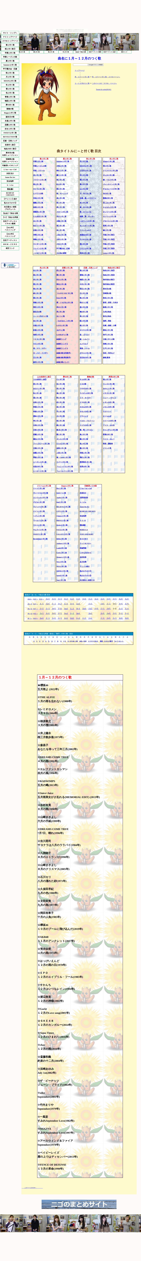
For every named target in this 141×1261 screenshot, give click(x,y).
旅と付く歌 (84, 270)
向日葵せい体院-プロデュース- (10, 208)
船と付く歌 (84, 325)
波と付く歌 (61, 230)
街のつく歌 (84, 302)
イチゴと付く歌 (109, 393)
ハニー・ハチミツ (109, 398)
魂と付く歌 (61, 393)
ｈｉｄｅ (10, 185)
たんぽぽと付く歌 (39, 216)
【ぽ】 (126, 618)
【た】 (59, 599)
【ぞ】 (108, 618)
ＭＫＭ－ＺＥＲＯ (10, 244)
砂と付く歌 (61, 402)
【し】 (53, 604)
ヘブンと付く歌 (39, 516)
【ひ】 (72, 604)
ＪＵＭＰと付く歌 (39, 253)
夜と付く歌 (61, 203)
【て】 (59, 613)
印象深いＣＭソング (10, 165)
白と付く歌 (37, 270)
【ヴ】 (96, 609)
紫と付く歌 (37, 298)
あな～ (35, 613)
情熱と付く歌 (38, 239)
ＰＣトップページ (10, 37)
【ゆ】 (84, 609)
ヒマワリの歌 (38, 193)
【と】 (59, 618)
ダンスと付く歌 (62, 439)
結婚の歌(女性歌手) (64, 353)
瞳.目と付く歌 (62, 430)
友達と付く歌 (38, 230)
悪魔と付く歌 (38, 434)
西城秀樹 (83, 548)
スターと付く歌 (62, 212)
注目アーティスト (10, 240)
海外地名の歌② (109, 284)
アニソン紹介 (85, 566)
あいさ (30, 604)
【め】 (78, 613)
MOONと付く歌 (10, 81)
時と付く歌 (61, 398)
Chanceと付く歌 (62, 516)
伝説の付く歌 (38, 466)
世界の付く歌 (85, 466)
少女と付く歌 (61, 244)
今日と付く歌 (85, 284)
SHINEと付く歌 (62, 571)
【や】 (84, 599)
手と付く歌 (61, 411)
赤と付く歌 (37, 279)
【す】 (53, 609)
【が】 (102, 599)
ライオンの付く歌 (86, 393)
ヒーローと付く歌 (39, 471)
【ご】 (102, 618)
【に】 (66, 604)
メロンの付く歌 (109, 407)
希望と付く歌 (38, 407)
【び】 (120, 604)
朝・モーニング (62, 193)
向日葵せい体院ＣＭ (87, 580)
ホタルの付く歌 (85, 407)
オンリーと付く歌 (109, 212)
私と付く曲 (37, 393)
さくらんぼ (107, 416)
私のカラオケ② (85, 575)
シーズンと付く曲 (39, 462)
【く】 (47, 609)
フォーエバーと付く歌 (65, 471)
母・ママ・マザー (39, 348)
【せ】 (53, 613)
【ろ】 (90, 618)
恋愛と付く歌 (10, 125)
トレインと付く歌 (39, 248)
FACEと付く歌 (62, 530)
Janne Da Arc (10, 177)
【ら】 (90, 599)
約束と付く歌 (38, 330)
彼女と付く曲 (61, 284)
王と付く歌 (37, 357)
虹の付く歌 (61, 184)
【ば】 (120, 599)
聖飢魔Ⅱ (10, 189)
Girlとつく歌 (61, 493)
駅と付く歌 (84, 321)
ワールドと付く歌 (39, 520)
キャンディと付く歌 (110, 430)
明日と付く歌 (85, 289)
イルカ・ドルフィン (87, 421)
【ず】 (108, 609)
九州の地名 (107, 312)
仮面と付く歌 (61, 448)
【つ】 (59, 609)
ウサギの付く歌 (85, 388)
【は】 (72, 599)
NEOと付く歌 (62, 566)
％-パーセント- (119, 641)
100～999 (75, 641)
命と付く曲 (37, 321)
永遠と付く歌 (10, 121)
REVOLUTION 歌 (10, 137)
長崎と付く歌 (108, 344)
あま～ (41, 599)
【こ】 (47, 618)
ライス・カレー (109, 439)
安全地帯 (10, 181)
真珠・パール (85, 348)
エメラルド (84, 344)
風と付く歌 (84, 184)
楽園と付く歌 (38, 453)
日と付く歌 (84, 293)
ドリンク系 (107, 448)
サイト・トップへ (10, 33)
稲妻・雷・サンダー (87, 216)
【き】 (47, 604)
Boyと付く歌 (61, 488)
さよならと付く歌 (109, 207)
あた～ (35, 609)
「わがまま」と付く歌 (65, 321)
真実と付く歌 (108, 226)
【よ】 (84, 618)
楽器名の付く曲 (85, 235)
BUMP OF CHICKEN (10, 194)
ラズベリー (107, 411)
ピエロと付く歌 (62, 444)
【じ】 (108, 604)
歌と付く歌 (84, 298)
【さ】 (53, 599)
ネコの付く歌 (85, 379)
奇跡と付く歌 (38, 411)
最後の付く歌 (108, 198)
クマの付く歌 (85, 402)
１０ (64, 641)
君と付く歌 (37, 384)
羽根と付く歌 (85, 453)
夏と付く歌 (36, 52)
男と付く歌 (61, 312)
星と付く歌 (61, 207)
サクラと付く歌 (39, 189)
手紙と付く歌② (109, 239)
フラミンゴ (84, 416)
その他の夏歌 (61, 253)
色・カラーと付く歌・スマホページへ (106, 77)
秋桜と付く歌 (38, 207)
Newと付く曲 (61, 562)
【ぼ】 (120, 618)
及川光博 (83, 562)
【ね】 (66, 613)
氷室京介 (83, 493)
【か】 (47, 599)
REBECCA (84, 530)
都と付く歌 (61, 189)
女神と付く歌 (38, 425)
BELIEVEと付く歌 (63, 507)
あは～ (35, 618)
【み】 (78, 604)
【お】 (41, 618)
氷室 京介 (10, 173)
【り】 (90, 604)
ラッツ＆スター (85, 543)
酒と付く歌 (84, 244)
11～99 (69, 641)
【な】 (66, 599)
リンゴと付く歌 (109, 384)
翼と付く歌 (84, 448)
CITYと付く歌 (62, 511)
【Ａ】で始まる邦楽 (10, 217)
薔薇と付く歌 (38, 203)
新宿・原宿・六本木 (110, 302)
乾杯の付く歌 (85, 253)
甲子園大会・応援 (10, 69)
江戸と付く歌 (108, 348)
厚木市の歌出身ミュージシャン (10, 154)
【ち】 (59, 604)
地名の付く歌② (109, 270)
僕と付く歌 (37, 398)
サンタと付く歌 (109, 175)
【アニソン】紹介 (10, 199)
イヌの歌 (83, 384)
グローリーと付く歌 (110, 221)
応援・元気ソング (10, 141)
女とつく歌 (61, 316)
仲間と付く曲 (38, 235)
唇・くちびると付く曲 (65, 302)
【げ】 (102, 613)
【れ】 (90, 613)
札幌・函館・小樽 (109, 325)
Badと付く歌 (61, 502)
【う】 (41, 609)
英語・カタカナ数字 (106, 641)
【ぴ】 (126, 604)
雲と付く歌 (84, 180)
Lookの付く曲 (62, 548)
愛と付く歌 (61, 275)
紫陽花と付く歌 (39, 212)
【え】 (41, 613)
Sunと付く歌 (61, 580)
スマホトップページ (10, 41)
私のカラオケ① (10, 203)
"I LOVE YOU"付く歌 (65, 293)
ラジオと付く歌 (85, 239)
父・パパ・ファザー (40, 353)
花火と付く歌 (61, 216)
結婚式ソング (61, 339)
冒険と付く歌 (85, 275)
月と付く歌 (10, 77)
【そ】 (53, 618)
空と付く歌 (84, 175)
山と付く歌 (84, 189)
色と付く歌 (10, 93)
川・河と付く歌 (85, 193)
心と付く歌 (61, 379)
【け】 (47, 613)
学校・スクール (39, 170)
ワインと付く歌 (85, 248)
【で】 (114, 613)
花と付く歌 (37, 175)
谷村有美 (83, 557)
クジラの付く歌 (85, 425)
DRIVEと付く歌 (62, 520)
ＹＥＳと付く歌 (39, 339)
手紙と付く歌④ (109, 248)
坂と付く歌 (61, 407)
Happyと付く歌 (10, 113)
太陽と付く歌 (61, 221)
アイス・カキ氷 (109, 425)
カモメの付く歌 (85, 411)
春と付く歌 (22, 52)
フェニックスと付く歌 (65, 466)
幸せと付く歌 (61, 307)
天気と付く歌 (61, 166)
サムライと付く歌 (39, 530)
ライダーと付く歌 (39, 244)
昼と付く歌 (61, 198)
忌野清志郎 (84, 497)
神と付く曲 (37, 421)
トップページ (80, 70)
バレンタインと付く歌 (111, 184)
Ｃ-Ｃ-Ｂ (83, 520)
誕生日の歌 (10, 117)
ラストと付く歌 (39, 525)
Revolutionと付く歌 (40, 539)
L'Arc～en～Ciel (10, 169)
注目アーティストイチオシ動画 (10, 222)
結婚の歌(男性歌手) (64, 357)
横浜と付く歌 (108, 330)
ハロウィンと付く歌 (87, 221)
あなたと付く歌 (39, 388)
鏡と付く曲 (61, 425)
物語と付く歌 (10, 101)
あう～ (30, 618)
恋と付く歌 (61, 270)
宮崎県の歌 (107, 293)
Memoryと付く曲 (63, 557)
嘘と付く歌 (107, 230)
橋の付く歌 (84, 312)
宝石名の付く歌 (85, 357)
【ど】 (114, 618)
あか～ (35, 599)
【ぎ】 (102, 604)
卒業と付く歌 (10, 53)
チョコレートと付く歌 (111, 189)
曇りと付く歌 (61, 175)
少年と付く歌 (61, 239)
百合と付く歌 (38, 198)
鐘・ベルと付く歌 (109, 180)
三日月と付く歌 (85, 170)
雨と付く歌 (61, 180)
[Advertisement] (70, 14)
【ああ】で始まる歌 (80, 52)
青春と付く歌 (10, 97)
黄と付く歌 (37, 284)
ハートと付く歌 (39, 488)
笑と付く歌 (61, 388)
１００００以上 (93, 641)
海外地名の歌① (109, 279)
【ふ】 (72, 609)
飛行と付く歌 (85, 457)
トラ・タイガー (85, 398)
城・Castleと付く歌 (64, 457)
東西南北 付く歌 (86, 462)
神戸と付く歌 (108, 335)
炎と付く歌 (84, 203)
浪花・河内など (109, 353)
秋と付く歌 (51, 52)
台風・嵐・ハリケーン (88, 198)
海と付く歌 (61, 226)
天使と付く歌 (38, 430)
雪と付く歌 (10, 89)
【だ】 (114, 599)
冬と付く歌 (66, 52)
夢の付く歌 (10, 105)
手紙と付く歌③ (109, 244)
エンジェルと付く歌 (40, 497)
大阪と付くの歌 (109, 339)
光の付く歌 (107, 193)
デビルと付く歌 (39, 502)
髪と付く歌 (61, 434)
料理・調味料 (108, 444)
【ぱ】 (126, 599)
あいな (30, 609)
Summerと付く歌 (10, 65)
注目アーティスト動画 (95, 52)
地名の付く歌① (10, 149)
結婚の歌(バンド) (63, 362)
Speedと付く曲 (62, 575)
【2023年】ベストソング (10, 235)
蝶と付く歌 (84, 439)
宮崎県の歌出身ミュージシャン (10, 160)
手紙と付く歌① (109, 235)
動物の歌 (10, 109)
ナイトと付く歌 (39, 511)
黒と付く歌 (37, 275)
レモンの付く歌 (109, 402)
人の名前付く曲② (39, 379)
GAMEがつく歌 (62, 335)
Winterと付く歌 (109, 161)
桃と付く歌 (107, 379)
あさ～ (35, 604)
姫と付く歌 (61, 421)
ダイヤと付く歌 (85, 330)
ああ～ (30, 599)
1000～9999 (82, 641)
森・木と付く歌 (85, 207)
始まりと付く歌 (39, 226)
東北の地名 (107, 316)
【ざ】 (108, 599)
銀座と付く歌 (108, 307)
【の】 (66, 618)
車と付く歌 (84, 316)
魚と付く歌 (84, 444)
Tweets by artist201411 (103, 89)
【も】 (78, 618)
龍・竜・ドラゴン (86, 430)
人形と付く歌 (61, 453)
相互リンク (124, 52)
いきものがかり (85, 553)
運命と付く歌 (38, 416)
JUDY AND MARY (86, 534)
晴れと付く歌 (61, 170)
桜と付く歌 (37, 184)
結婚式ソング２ (62, 344)
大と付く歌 (61, 416)
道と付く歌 (84, 307)
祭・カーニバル (85, 212)
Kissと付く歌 (61, 298)
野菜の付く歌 (108, 434)
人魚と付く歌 (61, 235)
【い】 (41, 604)
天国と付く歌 (38, 448)
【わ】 (96, 599)
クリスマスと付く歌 (110, 170)
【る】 (90, 609)
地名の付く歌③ (109, 275)
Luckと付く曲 (62, 553)
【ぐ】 (102, 609)
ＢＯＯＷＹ (84, 539)
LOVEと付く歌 (62, 325)
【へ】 (72, 613)
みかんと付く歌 (109, 388)
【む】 (78, 609)
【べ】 (120, 613)
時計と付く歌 (38, 307)
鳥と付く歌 (84, 434)
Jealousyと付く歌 (63, 543)
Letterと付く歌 (108, 253)
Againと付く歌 (62, 497)
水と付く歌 (37, 221)
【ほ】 (72, 618)
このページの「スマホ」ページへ (104, 83)
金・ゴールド (85, 335)
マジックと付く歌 (39, 507)
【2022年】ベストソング (10, 229)
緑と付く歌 (37, 293)
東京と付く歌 (108, 298)
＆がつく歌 (61, 330)
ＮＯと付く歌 (38, 344)
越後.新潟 (106, 357)
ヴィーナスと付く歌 (40, 493)
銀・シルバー (85, 339)
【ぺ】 (126, 613)
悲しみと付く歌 (109, 203)
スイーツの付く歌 (109, 421)
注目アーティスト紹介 (109, 52)
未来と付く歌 (38, 402)
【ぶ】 (120, 609)
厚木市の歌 (107, 289)
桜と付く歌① (10, 49)
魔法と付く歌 (38, 439)
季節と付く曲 (38, 457)
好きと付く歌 (10, 129)
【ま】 (78, 599)
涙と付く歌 (61, 289)
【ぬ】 (66, 609)
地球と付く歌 (38, 335)
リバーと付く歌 (62, 462)
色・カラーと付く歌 (82, 77)
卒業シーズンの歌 (10, 57)
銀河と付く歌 (38, 362)
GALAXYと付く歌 (63, 534)
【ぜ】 (108, 613)
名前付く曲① (10, 145)
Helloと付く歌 (62, 539)
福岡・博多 (107, 321)
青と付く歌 (37, 289)
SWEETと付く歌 (10, 133)
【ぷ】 (126, 609)
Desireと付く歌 (62, 525)
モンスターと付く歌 (87, 226)
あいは (30, 613)
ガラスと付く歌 (85, 353)
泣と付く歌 (61, 384)
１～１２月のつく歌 (82, 83)
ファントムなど (85, 230)
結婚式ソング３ (62, 348)
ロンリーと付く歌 (109, 216)
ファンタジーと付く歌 (41, 444)
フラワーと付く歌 (39, 180)
